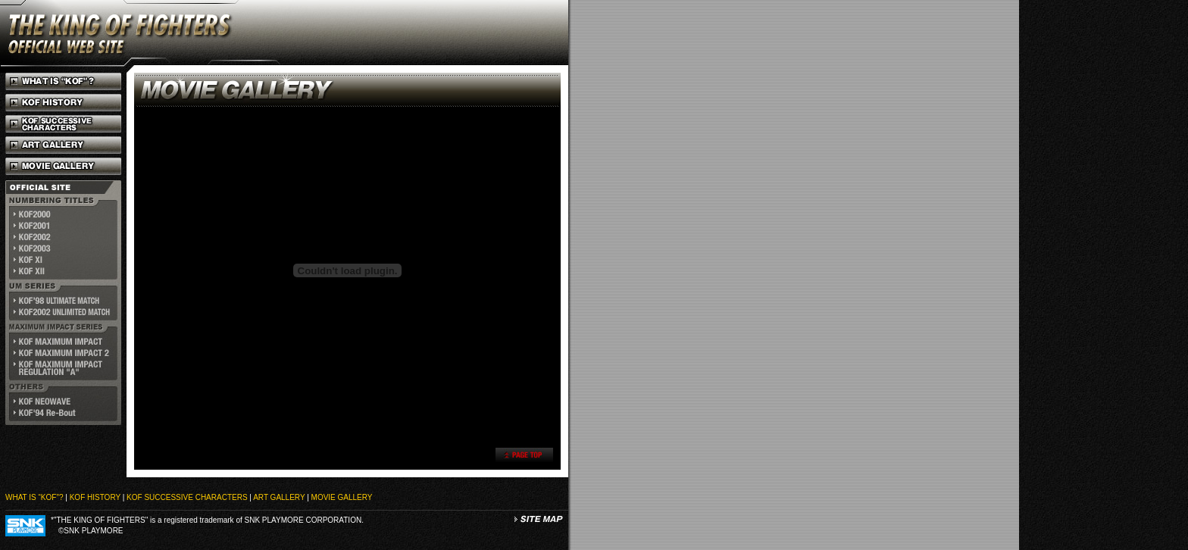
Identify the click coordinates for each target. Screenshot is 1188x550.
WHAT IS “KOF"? (34, 497)
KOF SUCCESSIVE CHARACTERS (187, 497)
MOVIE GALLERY (342, 497)
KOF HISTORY (95, 497)
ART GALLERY (279, 497)
